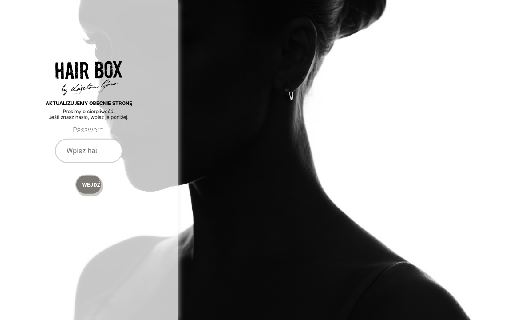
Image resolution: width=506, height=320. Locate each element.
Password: (89, 130)
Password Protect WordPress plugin (88, 102)
